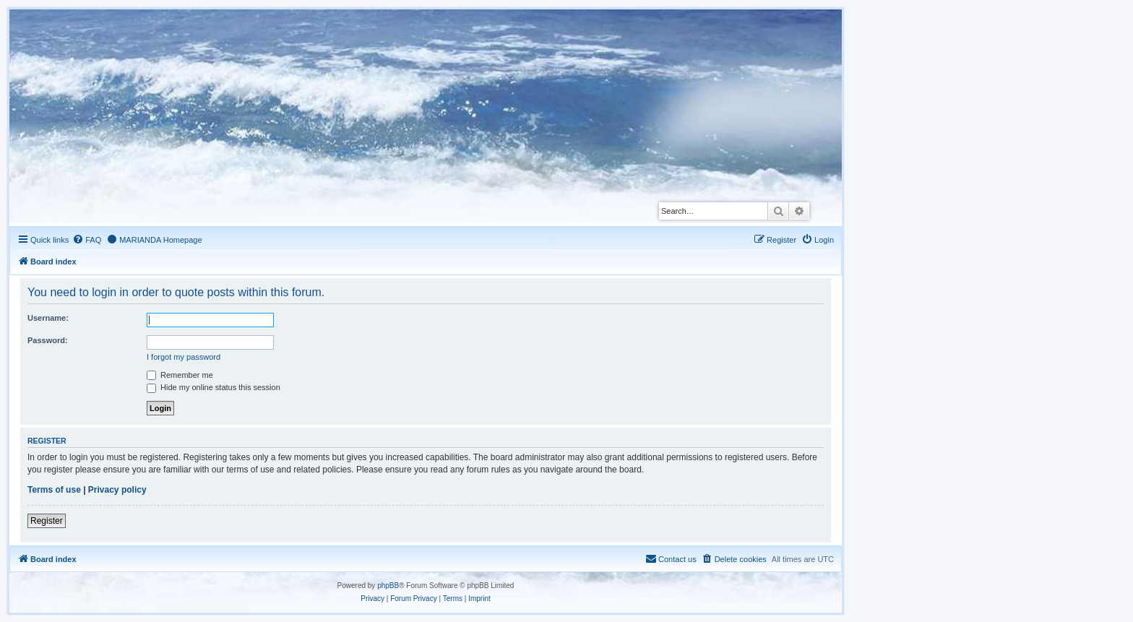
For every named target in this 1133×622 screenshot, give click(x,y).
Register (46, 521)
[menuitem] (86, 240)
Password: (47, 340)
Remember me (180, 375)
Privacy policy (117, 490)
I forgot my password (183, 357)
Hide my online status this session (213, 387)
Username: (48, 318)
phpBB (388, 585)
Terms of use (54, 490)
